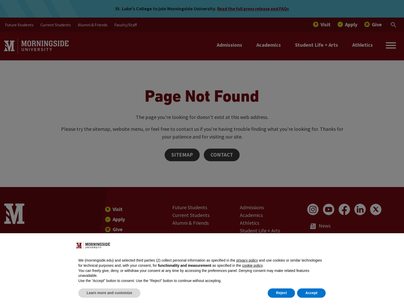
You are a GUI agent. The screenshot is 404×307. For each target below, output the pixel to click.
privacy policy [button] (247, 260)
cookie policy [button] (252, 265)
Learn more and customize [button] (109, 293)
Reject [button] (281, 293)
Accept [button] (311, 293)
